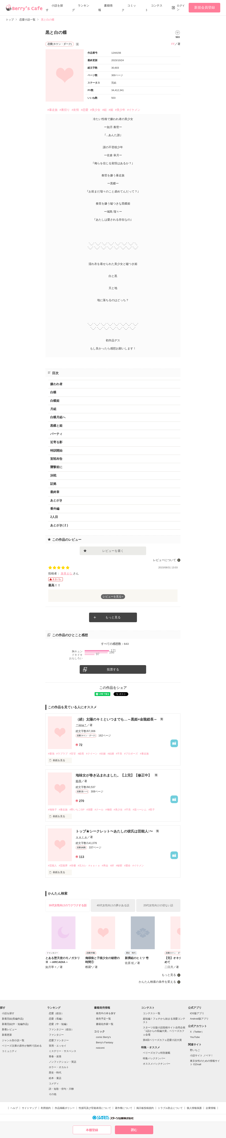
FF (173, 43)
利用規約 (46, 1108)
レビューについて (164, 560)
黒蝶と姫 (56, 425)
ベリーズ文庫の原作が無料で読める (22, 1045)
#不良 (119, 753)
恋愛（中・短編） (59, 1024)
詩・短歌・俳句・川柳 (61, 1088)
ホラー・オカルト (59, 1067)
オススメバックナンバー (156, 1063)
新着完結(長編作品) (13, 1018)
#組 (104, 109)
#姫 (111, 109)
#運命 (127, 865)
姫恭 (78, 781)
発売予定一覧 (103, 1018)
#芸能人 (52, 865)
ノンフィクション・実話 (62, 1061)
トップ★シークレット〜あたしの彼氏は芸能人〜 (115, 831)
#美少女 (95, 109)
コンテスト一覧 (151, 1013)
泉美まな (67, 573)
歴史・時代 (55, 1072)
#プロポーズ (131, 753)
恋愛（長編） (56, 1018)
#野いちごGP (77, 809)
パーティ (56, 433)
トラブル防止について (170, 1108)
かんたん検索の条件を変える (157, 981)
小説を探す (8, 1013)
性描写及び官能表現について (95, 1108)
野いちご (195, 1050)
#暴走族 (52, 109)
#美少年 (120, 109)
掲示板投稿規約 (145, 1108)
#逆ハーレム (140, 809)
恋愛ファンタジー (59, 1040)
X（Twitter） (197, 1031)
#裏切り (65, 109)
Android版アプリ (199, 1018)
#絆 (112, 865)
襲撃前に (56, 467)
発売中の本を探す (106, 1013)
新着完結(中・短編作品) (15, 1024)
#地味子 (52, 809)
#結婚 (111, 753)
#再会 (105, 865)
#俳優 (73, 865)
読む (134, 1129)
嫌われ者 (56, 384)
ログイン (181, 7)
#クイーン (91, 753)
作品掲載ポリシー (65, 1108)
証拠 (53, 483)
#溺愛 (89, 809)
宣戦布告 (56, 458)
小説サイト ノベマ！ (201, 1055)
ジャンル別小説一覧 (13, 1040)
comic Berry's (103, 1037)
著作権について (123, 1108)
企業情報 (211, 1108)
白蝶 (53, 392)
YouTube (195, 1037)
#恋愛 (84, 109)
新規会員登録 (204, 7)
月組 (53, 409)
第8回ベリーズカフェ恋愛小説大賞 (162, 1040)
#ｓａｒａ (94, 865)
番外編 (54, 508)
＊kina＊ (81, 725)
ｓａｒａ (81, 837)
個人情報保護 (194, 1108)
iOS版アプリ (197, 1013)
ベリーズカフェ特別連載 (156, 1052)
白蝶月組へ (58, 417)
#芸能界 (63, 865)
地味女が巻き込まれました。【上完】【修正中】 (114, 775)
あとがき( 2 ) (59, 525)
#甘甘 (73, 753)
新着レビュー (9, 1029)
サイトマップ (29, 1108)
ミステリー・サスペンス (62, 1051)
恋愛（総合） (56, 1013)
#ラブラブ (62, 753)
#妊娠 (102, 753)
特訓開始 (56, 450)
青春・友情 (55, 1056)
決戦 (53, 475)
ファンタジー (56, 1034)
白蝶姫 (54, 400)
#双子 (151, 809)
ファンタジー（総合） (61, 1029)
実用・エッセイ (57, 1045)
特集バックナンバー (154, 1058)
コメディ (54, 1083)
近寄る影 (56, 442)
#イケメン (133, 109)
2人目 (54, 516)
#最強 (51, 753)
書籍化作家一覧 (104, 1024)
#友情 (75, 109)
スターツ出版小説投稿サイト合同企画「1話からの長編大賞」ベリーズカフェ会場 (164, 1031)
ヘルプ (14, 1108)
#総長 (81, 753)
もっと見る (113, 617)
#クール (99, 809)
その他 (52, 1094)
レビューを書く (113, 550)
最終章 (54, 492)
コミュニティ (9, 1051)
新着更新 (7, 1034)
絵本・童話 (55, 1078)
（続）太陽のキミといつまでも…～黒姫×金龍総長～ (117, 719)
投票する (113, 669)
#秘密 (119, 865)
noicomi (100, 1047)
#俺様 (108, 809)
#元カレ (82, 865)
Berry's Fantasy (104, 1042)
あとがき (56, 500)
